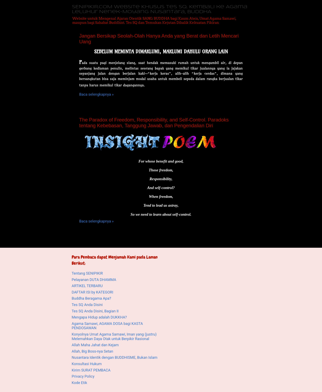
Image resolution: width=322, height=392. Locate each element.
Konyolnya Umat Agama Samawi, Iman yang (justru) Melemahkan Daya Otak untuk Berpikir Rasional (114, 336)
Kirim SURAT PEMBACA (91, 370)
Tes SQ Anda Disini (87, 305)
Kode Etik (79, 383)
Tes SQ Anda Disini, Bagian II (95, 311)
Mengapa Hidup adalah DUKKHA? (99, 317)
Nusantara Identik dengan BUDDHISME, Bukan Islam (114, 357)
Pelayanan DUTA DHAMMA (94, 279)
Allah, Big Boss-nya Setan (92, 351)
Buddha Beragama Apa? (91, 298)
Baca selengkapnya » (96, 94)
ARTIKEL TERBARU (87, 286)
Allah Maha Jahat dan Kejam (95, 345)
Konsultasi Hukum (87, 364)
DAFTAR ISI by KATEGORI (92, 292)
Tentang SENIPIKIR (87, 273)
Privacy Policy (83, 376)
